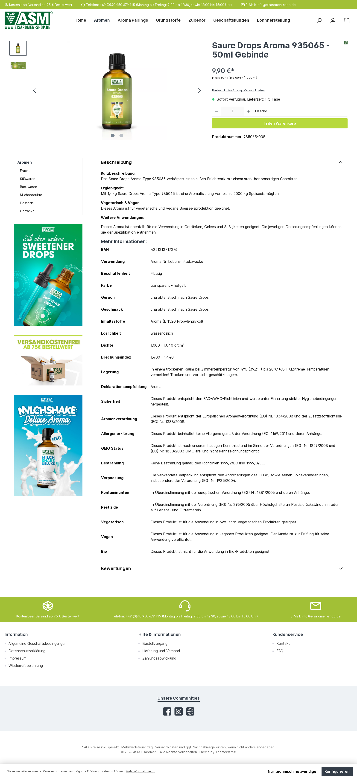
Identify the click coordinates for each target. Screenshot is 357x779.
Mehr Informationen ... (140, 771)
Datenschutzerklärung (27, 651)
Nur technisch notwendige (292, 771)
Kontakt (283, 643)
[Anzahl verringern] (216, 111)
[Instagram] (178, 711)
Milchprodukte (31, 195)
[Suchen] (319, 20)
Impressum (17, 658)
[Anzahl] (232, 111)
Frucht (25, 171)
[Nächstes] (199, 90)
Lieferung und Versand (161, 651)
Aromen (24, 162)
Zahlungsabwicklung (159, 658)
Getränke (27, 211)
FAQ (279, 651)
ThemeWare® (225, 752)
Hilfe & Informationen (159, 634)
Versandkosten (166, 747)
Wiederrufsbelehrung (26, 665)
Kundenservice (287, 634)
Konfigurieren (337, 771)
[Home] (82, 20)
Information (16, 634)
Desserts (27, 203)
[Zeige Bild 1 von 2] (112, 135)
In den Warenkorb (280, 123)
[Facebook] (167, 711)
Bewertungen (116, 568)
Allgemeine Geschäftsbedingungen (38, 643)
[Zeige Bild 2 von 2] (121, 135)
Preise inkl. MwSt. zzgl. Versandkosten (238, 90)
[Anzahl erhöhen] (248, 111)
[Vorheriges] (34, 90)
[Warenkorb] (346, 20)
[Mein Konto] (333, 20)
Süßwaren (27, 179)
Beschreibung (116, 162)
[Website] (190, 711)
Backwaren (28, 187)
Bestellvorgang (154, 643)
